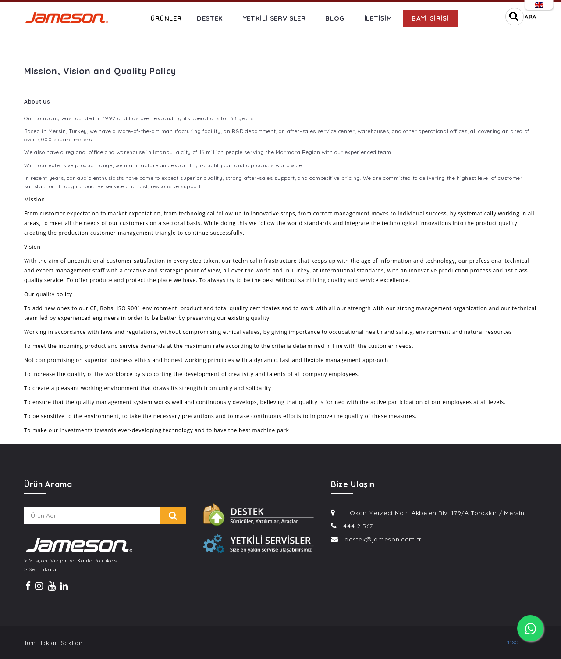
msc (512, 641)
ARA (530, 16)
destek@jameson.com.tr (383, 539)
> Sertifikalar (41, 569)
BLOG (334, 18)
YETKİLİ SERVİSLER (274, 18)
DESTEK (210, 18)
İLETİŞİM (378, 18)
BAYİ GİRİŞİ (430, 18)
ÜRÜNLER (166, 18)
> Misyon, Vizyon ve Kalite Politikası (71, 561)
